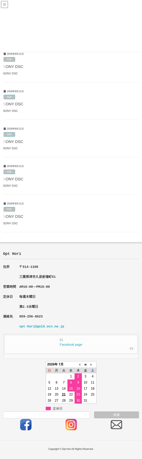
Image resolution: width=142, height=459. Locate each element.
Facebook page (71, 344)
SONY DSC (13, 66)
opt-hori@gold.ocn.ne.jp (41, 326)
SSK (9, 59)
